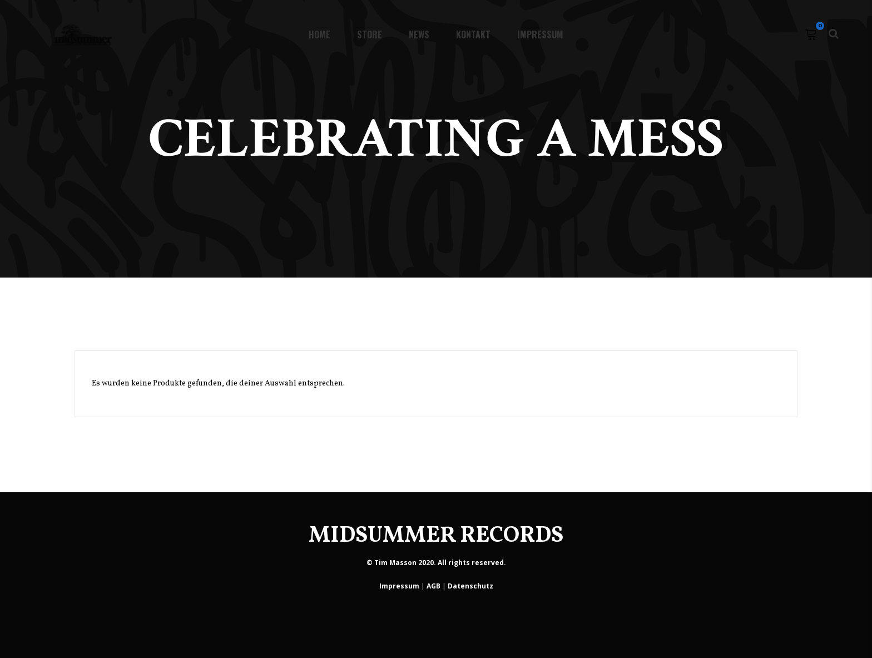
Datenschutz (470, 586)
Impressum (399, 586)
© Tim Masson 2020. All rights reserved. (436, 562)
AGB (433, 586)
